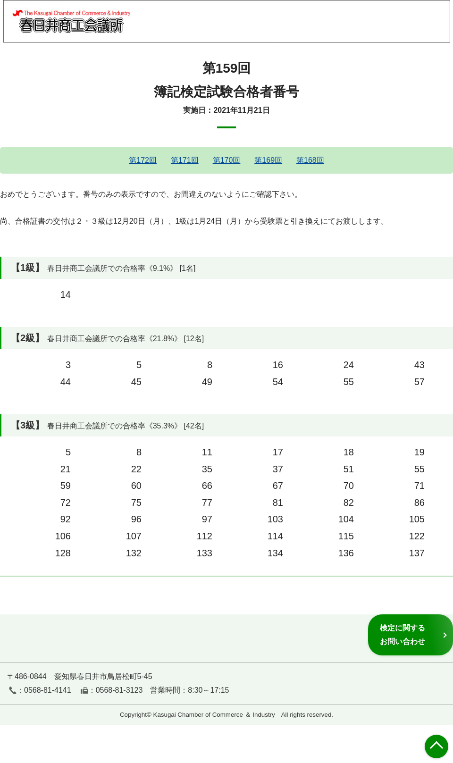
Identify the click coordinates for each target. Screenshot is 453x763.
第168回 (310, 160)
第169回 (268, 160)
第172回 (143, 160)
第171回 (185, 160)
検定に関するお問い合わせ (402, 634)
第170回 (227, 160)
